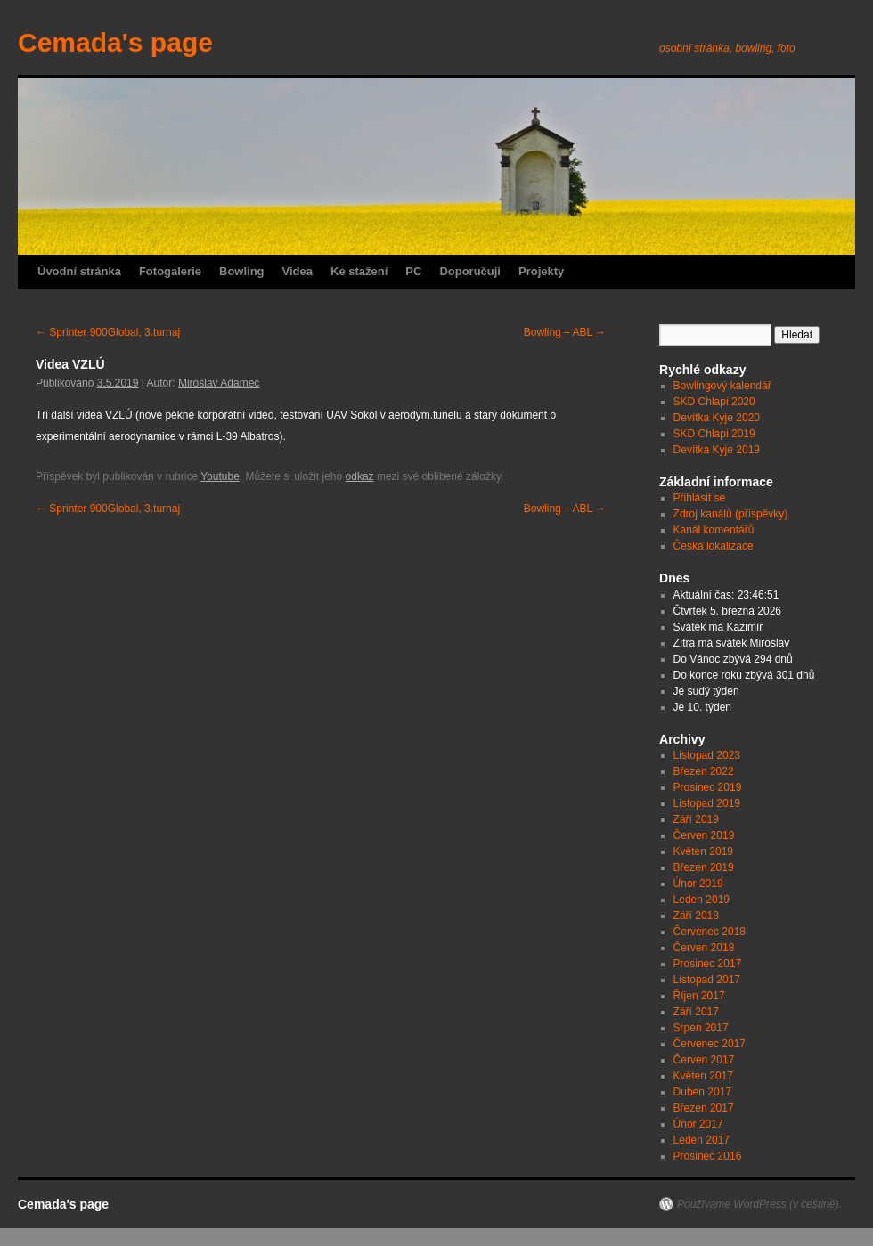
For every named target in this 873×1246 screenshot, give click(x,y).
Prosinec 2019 (707, 787)
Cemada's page (115, 42)
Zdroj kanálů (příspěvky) (730, 514)
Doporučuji (470, 271)
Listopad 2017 (706, 979)
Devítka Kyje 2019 (716, 450)
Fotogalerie (170, 271)
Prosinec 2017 (707, 963)
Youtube (220, 476)
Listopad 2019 (706, 803)
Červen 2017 (704, 1060)
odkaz (360, 476)
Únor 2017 (698, 1124)
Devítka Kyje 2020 (716, 417)
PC (413, 271)
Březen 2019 (703, 867)
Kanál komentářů (714, 530)
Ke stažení (359, 271)
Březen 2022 (703, 771)
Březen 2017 (703, 1108)
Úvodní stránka (79, 271)
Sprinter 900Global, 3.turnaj (108, 332)
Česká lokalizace (713, 546)
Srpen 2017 (701, 1028)
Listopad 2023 (706, 755)
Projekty (541, 271)
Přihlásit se (699, 498)
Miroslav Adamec (218, 383)
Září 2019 (696, 819)
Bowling (242, 271)
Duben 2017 (702, 1092)
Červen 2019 (704, 835)
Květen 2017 (703, 1076)
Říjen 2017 (699, 995)
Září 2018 (696, 915)
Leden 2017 (701, 1140)
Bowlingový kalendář (722, 385)
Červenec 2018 (709, 931)
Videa (297, 271)
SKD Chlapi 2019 (714, 434)
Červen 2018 (704, 947)
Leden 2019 (701, 899)
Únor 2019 (698, 883)
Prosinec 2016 (707, 1156)
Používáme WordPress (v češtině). (759, 1204)
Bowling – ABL (565, 332)
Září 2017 (696, 1012)
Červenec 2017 (709, 1044)
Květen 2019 (703, 851)
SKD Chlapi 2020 (714, 401)
